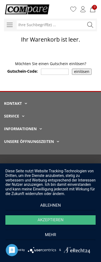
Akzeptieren (50, 219)
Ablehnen (50, 205)
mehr (50, 234)
